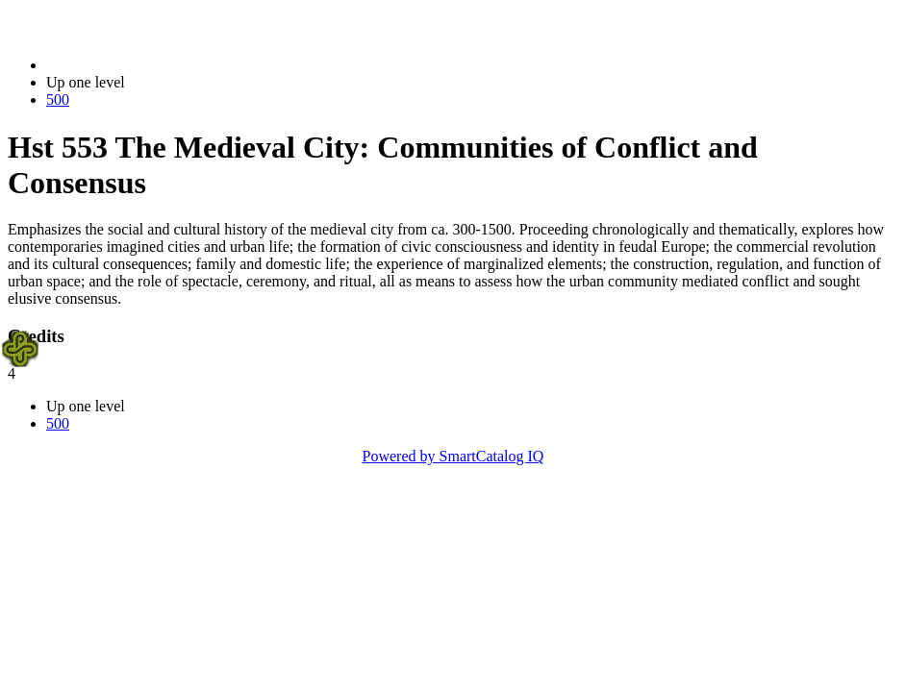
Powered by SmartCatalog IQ (453, 456)
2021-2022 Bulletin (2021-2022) (146, 65)
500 (57, 99)
